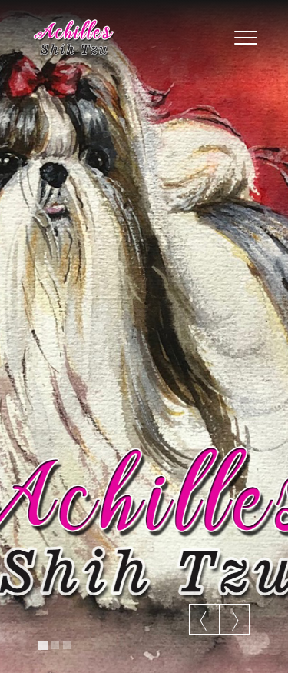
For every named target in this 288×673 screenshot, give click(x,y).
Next (234, 620)
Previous (204, 620)
